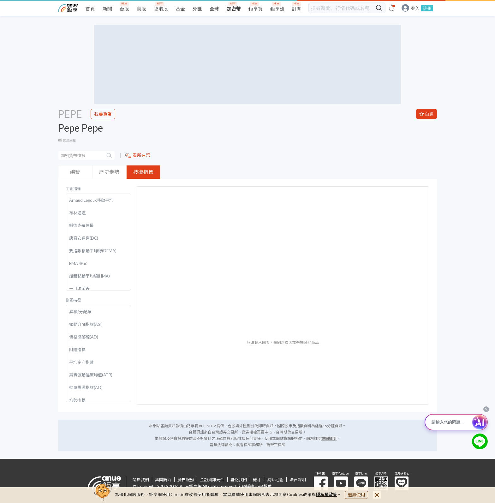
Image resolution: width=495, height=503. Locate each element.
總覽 (75, 172)
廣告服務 (185, 479)
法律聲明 (297, 479)
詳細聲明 (329, 438)
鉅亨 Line (361, 483)
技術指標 (143, 172)
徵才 (257, 479)
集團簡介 (163, 479)
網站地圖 (275, 479)
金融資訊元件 (212, 479)
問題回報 (69, 140)
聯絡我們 (238, 479)
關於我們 (141, 479)
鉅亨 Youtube (341, 483)
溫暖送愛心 (402, 483)
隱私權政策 (326, 494)
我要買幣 (103, 114)
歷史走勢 (109, 172)
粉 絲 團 (321, 483)
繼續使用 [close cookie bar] (356, 494)
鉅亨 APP (381, 483)
